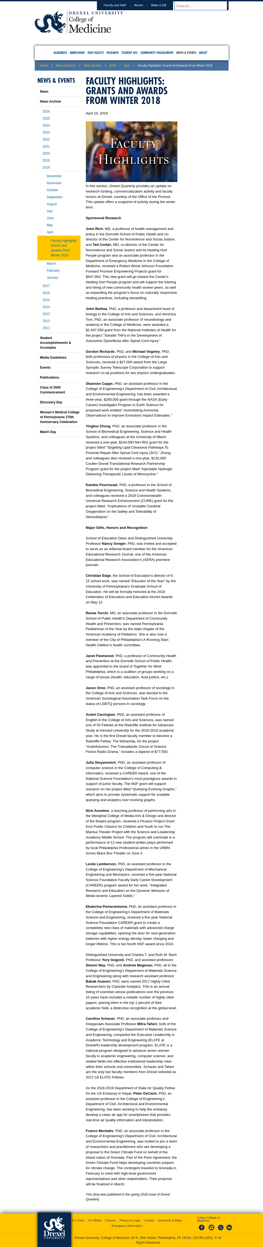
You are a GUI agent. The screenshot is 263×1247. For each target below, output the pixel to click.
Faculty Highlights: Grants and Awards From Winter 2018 (64, 248)
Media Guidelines (53, 357)
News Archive (93, 65)
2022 (46, 139)
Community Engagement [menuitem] (157, 53)
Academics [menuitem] (60, 53)
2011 (46, 328)
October (52, 190)
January (52, 278)
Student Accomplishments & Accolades (55, 343)
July (49, 211)
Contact (149, 1220)
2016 (46, 293)
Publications (49, 377)
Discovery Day (51, 402)
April (50, 232)
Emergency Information (127, 1225)
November (54, 183)
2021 (46, 146)
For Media (95, 1220)
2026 (46, 111)
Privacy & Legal (130, 1220)
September (55, 197)
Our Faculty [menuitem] (95, 53)
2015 (46, 300)
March (51, 264)
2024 (46, 125)
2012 (46, 321)
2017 (46, 286)
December (54, 176)
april (127, 65)
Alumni (143, 5)
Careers (110, 1220)
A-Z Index (78, 1220)
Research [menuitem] (113, 53)
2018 (113, 65)
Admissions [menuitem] (77, 53)
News (44, 91)
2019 (46, 160)
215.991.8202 (203, 1238)
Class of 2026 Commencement (52, 390)
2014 (46, 307)
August (52, 204)
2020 (46, 153)
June (50, 218)
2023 (46, 132)
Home (44, 65)
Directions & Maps (170, 1220)
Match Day (48, 432)
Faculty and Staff (120, 5)
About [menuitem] (203, 53)
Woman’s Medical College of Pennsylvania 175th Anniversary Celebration (60, 417)
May (50, 225)
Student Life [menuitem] (129, 53)
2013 (46, 314)
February (53, 271)
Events (45, 367)
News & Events (66, 65)
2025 (46, 118)
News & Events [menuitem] (186, 53)
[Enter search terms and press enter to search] (204, 5)
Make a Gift (163, 5)
